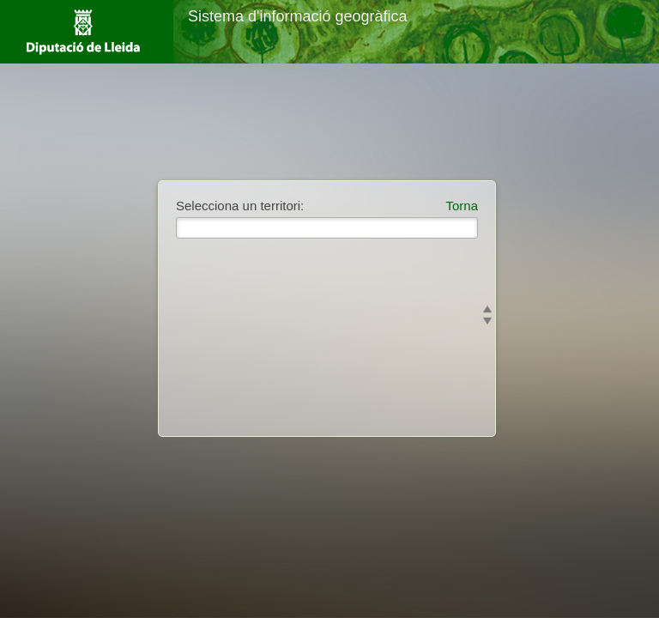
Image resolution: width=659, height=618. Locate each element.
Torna (461, 205)
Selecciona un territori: (240, 205)
